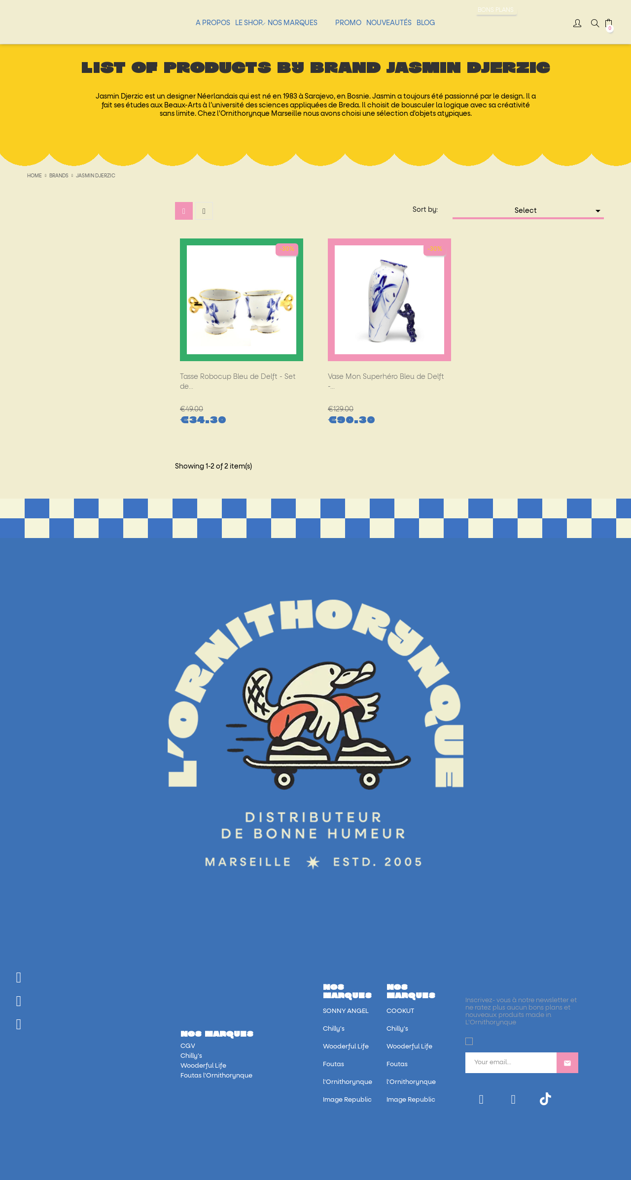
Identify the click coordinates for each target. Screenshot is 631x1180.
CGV (187, 1046)
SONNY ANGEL (346, 1011)
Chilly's (191, 1056)
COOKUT (400, 1011)
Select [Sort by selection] (559, 211)
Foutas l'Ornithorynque (216, 1076)
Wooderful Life (203, 1066)
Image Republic (347, 1100)
